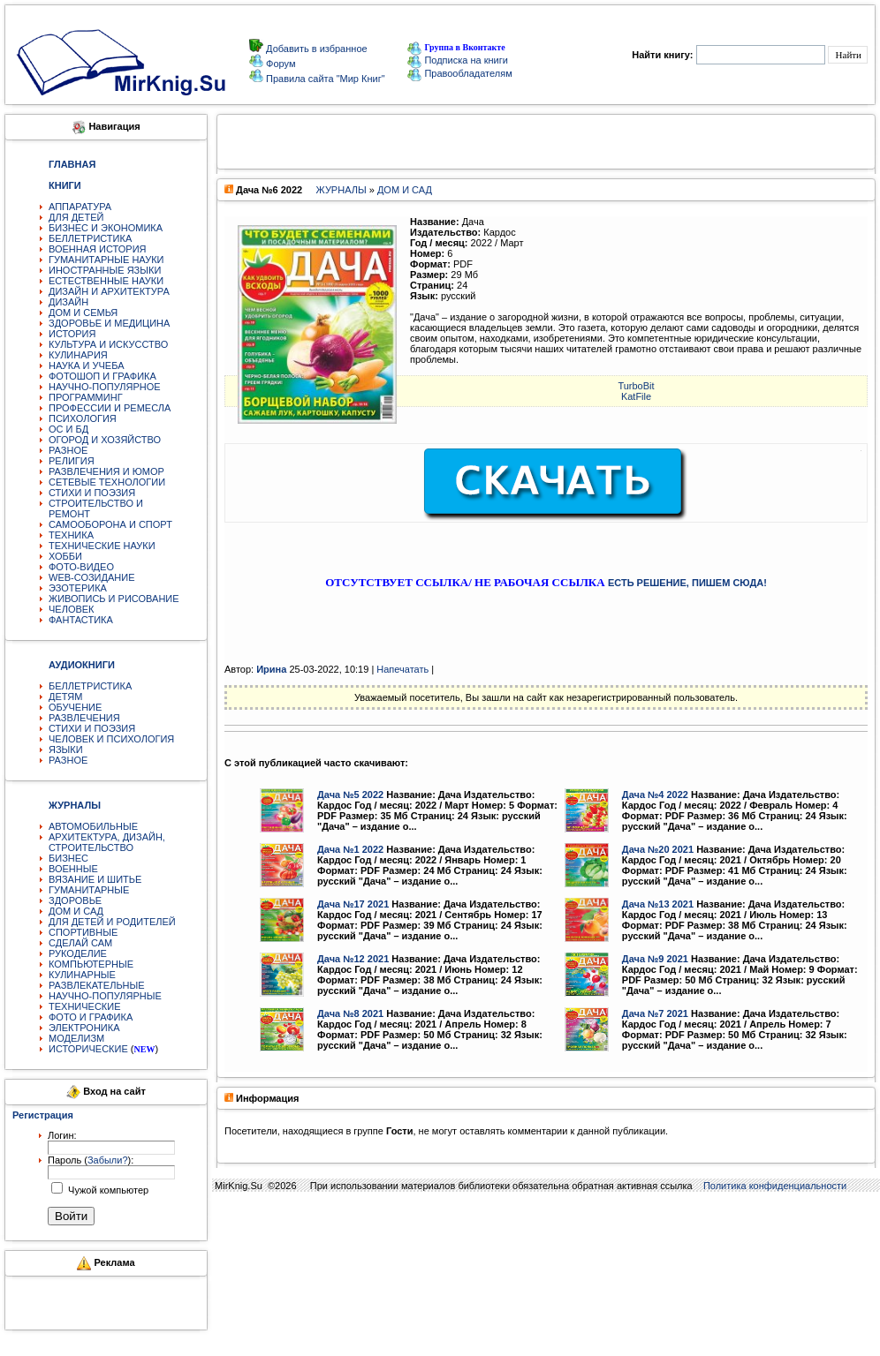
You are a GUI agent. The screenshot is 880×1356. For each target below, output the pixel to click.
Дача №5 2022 (350, 794)
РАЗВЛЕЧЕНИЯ (84, 717)
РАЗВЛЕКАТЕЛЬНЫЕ (97, 985)
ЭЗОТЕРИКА (78, 588)
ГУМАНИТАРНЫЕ (89, 890)
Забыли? (107, 1160)
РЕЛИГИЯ (72, 461)
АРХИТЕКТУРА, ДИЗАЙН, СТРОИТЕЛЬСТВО (107, 842)
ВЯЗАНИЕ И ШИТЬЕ (95, 879)
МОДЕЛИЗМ (76, 1038)
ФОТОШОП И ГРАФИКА (102, 376)
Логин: (62, 1135)
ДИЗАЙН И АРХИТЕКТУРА (109, 291)
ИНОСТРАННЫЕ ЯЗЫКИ (105, 270)
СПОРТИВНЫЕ (83, 932)
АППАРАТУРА (80, 206)
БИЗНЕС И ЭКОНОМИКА (106, 227)
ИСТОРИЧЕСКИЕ (88, 1048)
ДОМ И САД (76, 911)
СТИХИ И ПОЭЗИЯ (92, 492)
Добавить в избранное (315, 48)
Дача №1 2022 (350, 849)
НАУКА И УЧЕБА (87, 365)
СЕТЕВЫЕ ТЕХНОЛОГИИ (107, 482)
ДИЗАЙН (68, 302)
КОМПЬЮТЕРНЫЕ (91, 964)
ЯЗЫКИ (66, 749)
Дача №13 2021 (658, 904)
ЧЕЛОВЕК (72, 609)
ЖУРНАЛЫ (340, 190)
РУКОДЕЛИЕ (78, 953)
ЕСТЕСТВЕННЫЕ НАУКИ (106, 280)
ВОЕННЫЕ (73, 868)
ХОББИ (65, 556)
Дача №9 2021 (655, 958)
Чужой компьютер (106, 1190)
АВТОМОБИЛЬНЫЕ (93, 826)
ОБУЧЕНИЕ (75, 707)
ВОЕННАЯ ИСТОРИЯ (98, 249)
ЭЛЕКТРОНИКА (84, 1027)
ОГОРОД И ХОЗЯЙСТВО (105, 439)
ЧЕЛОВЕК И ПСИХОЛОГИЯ (111, 739)
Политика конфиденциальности (774, 1185)
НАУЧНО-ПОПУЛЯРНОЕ (105, 386)
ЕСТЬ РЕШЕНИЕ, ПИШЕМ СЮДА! (687, 582)
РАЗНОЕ (68, 450)
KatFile (636, 396)
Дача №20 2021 (658, 849)
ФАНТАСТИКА (81, 619)
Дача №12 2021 (353, 958)
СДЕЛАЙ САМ (80, 943)
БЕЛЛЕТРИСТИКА (90, 238)
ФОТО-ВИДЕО (81, 566)
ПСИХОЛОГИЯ (83, 418)
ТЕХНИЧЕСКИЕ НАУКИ (102, 545)
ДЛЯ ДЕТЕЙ (76, 217)
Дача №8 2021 (350, 1013)
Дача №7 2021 (655, 1013)
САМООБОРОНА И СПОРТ (110, 524)
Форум (279, 63)
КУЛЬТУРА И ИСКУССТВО (108, 344)
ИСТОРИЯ (72, 333)
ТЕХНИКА (71, 535)
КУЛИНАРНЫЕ (82, 974)
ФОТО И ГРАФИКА (91, 1017)
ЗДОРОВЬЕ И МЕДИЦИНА (109, 323)
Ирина (271, 669)
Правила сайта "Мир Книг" (324, 78)
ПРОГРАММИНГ (86, 397)
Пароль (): (90, 1160)
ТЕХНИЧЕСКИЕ (85, 1006)
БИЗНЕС (68, 858)
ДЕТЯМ (65, 696)
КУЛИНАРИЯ (78, 355)
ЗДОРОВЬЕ (75, 900)
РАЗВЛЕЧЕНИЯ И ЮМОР (106, 471)
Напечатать (402, 669)
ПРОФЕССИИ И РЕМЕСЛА (110, 408)
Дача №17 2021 (353, 904)
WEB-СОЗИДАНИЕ (92, 577)
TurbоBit (636, 385)
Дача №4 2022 (655, 794)
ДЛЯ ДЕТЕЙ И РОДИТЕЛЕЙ (112, 921)
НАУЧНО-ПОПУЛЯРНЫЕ (105, 996)
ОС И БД (68, 429)
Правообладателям (459, 73)
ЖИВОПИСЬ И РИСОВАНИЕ (114, 598)
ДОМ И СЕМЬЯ (83, 312)
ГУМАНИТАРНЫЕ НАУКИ (106, 259)
